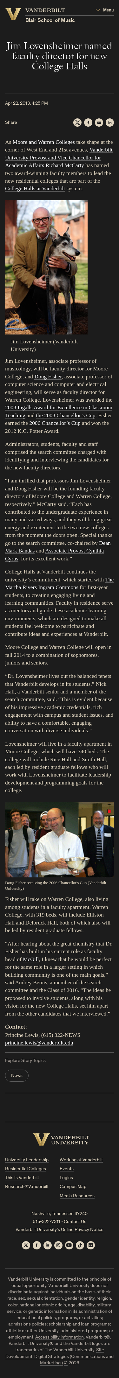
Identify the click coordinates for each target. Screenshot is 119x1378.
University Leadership (27, 1160)
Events (67, 1169)
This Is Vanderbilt (22, 1178)
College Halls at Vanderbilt (35, 188)
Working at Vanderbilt (81, 1160)
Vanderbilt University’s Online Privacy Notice (59, 1229)
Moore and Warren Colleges (44, 142)
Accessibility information (59, 1337)
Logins (66, 1178)
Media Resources (77, 1196)
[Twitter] (77, 122)
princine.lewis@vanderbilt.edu (39, 1042)
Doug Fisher (48, 376)
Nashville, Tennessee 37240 (59, 1214)
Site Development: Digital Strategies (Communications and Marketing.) (59, 1357)
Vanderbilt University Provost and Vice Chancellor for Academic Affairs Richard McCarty (59, 157)
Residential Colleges (25, 1169)
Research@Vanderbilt (27, 1187)
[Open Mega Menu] (105, 10)
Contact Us (75, 1222)
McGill (31, 959)
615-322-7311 (46, 1222)
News (17, 1075)
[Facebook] (88, 122)
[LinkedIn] (110, 122)
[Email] (99, 122)
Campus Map (73, 1187)
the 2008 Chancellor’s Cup (65, 415)
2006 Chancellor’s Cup (54, 423)
